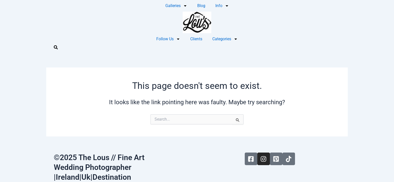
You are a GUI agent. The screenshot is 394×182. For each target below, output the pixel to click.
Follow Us (168, 39)
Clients (196, 39)
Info (222, 5)
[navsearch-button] (56, 48)
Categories (225, 39)
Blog (201, 5)
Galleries (176, 5)
